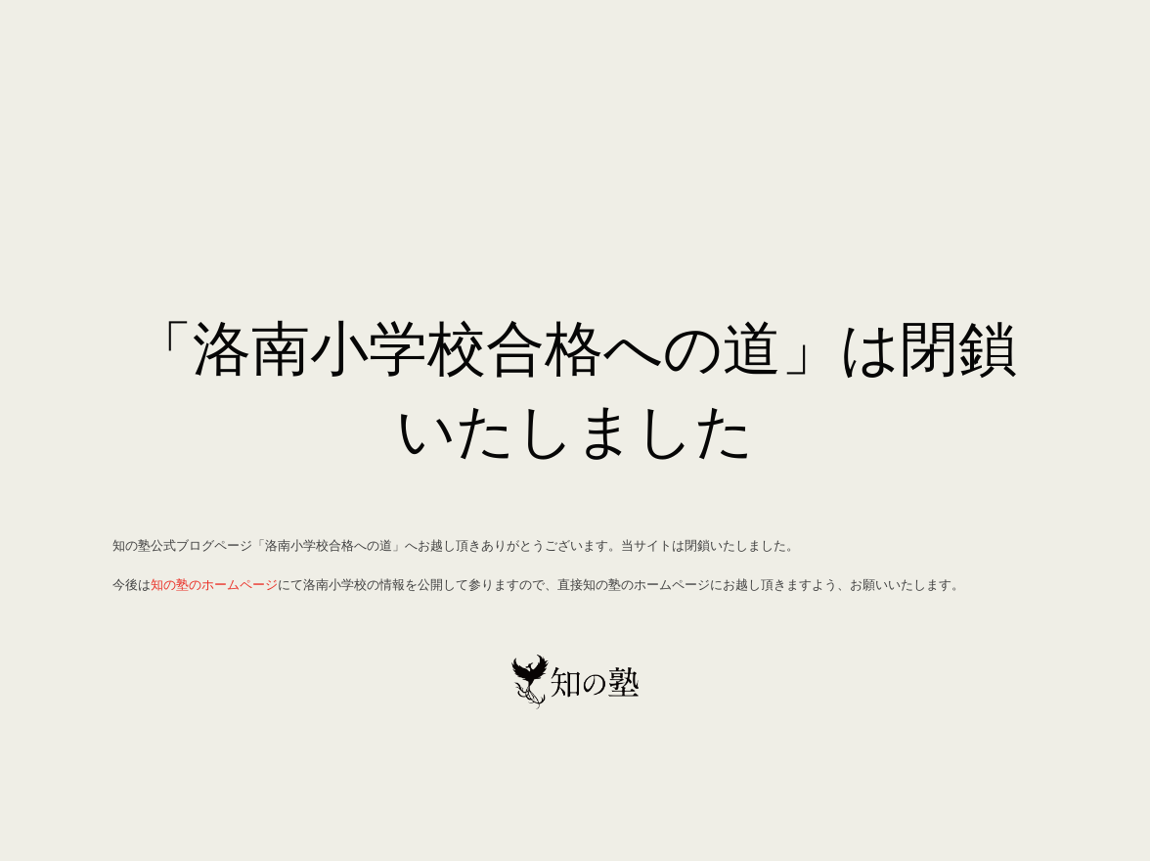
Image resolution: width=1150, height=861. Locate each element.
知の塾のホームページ (214, 584)
